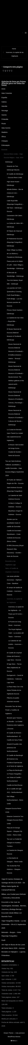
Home (14, 49)
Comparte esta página (13, 67)
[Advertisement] (14, 15)
